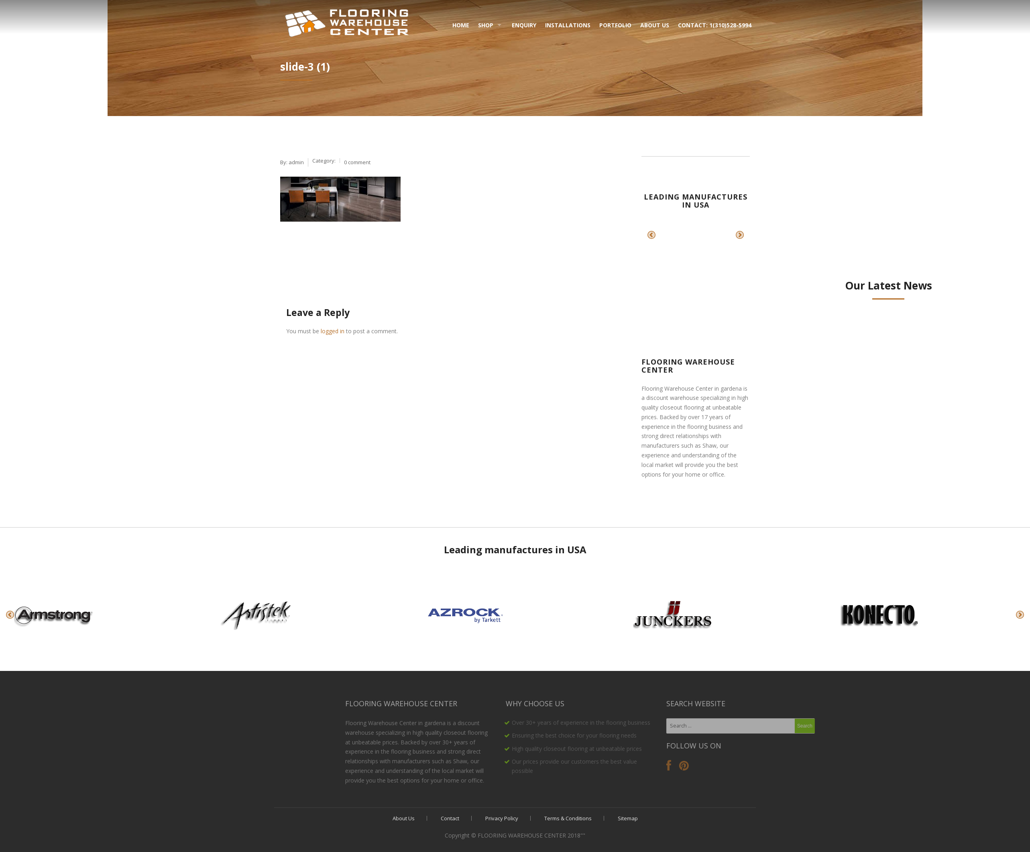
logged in (332, 331)
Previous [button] (651, 235)
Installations (567, 25)
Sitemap (628, 818)
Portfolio (615, 25)
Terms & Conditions (568, 818)
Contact (450, 818)
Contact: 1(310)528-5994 (714, 25)
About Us (654, 25)
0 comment (357, 162)
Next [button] (740, 235)
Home (460, 25)
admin (296, 162)
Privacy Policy (501, 818)
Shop (485, 25)
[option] (674, 235)
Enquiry (524, 25)
